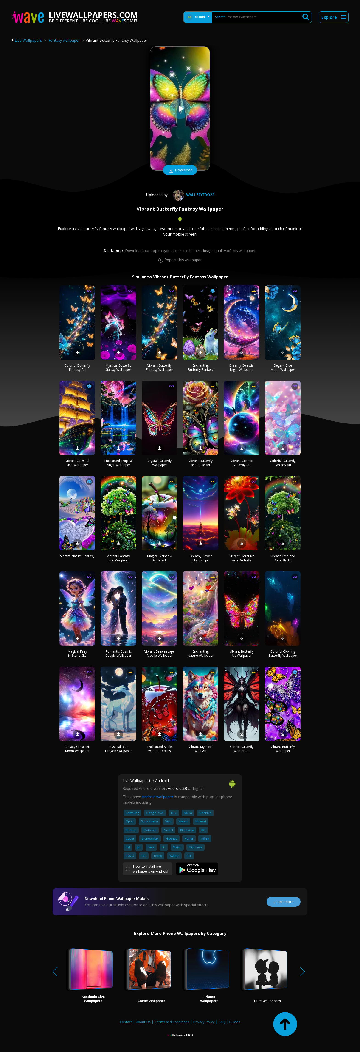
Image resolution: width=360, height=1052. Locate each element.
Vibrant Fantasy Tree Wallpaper (118, 558)
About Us (143, 1021)
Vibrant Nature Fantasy (77, 556)
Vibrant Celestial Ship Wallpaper (77, 463)
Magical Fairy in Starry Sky (77, 653)
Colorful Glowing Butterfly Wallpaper (283, 653)
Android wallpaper (157, 796)
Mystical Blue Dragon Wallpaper (118, 748)
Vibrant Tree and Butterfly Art (282, 558)
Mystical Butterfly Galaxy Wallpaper (118, 367)
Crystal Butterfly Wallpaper (160, 463)
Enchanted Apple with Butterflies (159, 748)
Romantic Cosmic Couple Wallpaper (118, 653)
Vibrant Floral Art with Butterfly (241, 558)
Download (180, 170)
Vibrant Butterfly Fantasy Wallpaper (159, 367)
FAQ (222, 1021)
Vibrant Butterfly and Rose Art (200, 463)
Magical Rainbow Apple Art (159, 558)
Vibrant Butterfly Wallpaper (283, 748)
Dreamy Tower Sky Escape (200, 558)
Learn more (283, 901)
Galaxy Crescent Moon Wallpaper (77, 748)
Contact (126, 1021)
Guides (234, 1021)
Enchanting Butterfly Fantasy (200, 367)
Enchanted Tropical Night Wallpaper (118, 463)
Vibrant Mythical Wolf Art (200, 748)
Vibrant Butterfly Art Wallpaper (242, 653)
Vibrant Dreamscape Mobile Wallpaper (159, 653)
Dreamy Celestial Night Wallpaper (241, 367)
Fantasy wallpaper (64, 40)
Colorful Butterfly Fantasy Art (77, 367)
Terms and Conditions (172, 1021)
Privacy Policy (204, 1021)
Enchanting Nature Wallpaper (201, 653)
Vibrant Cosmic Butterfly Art (242, 463)
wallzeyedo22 (193, 194)
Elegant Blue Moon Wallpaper (282, 367)
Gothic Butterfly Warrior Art (241, 748)
